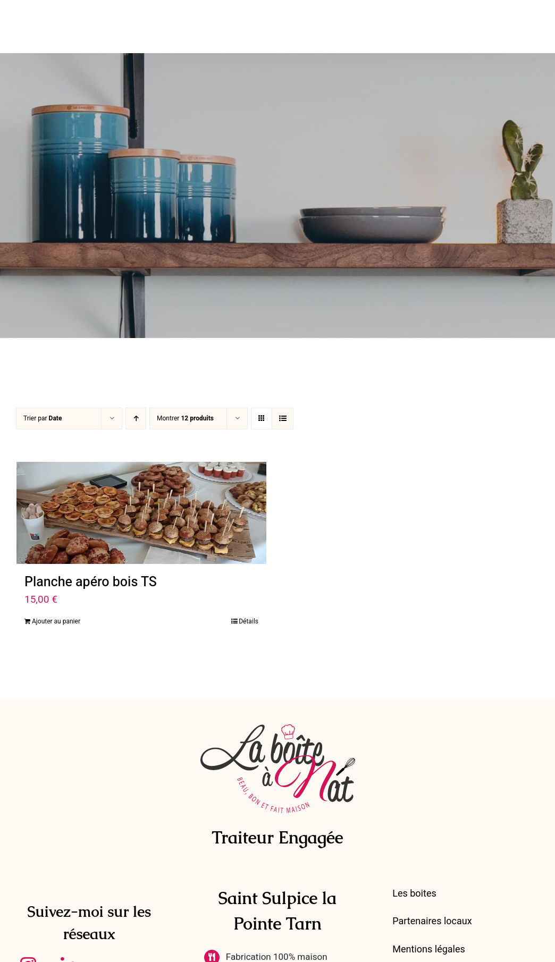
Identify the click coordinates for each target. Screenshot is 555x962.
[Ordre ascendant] (135, 418)
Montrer (185, 418)
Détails (248, 621)
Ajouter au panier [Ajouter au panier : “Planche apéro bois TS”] (56, 621)
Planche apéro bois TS (90, 582)
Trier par (42, 418)
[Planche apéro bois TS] (141, 513)
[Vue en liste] (282, 418)
